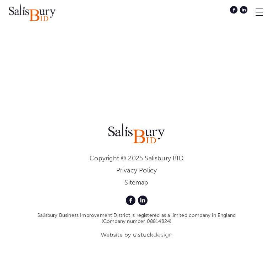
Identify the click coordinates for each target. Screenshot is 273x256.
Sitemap (136, 182)
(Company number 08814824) (137, 221)
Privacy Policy (136, 170)
